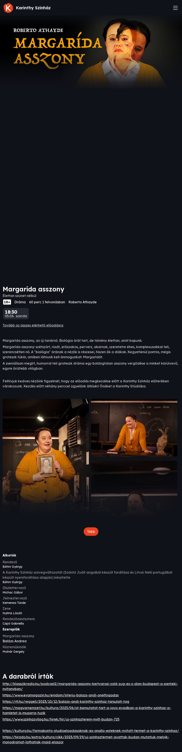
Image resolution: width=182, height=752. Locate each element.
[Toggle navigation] (175, 7)
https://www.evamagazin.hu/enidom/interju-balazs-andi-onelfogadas (61, 695)
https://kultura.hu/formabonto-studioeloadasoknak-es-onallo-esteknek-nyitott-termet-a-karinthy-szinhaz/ (91, 731)
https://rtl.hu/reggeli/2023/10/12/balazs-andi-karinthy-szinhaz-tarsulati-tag (66, 701)
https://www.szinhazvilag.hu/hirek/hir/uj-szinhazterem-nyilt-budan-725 (61, 719)
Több (91, 531)
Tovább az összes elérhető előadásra (33, 325)
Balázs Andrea (15, 641)
